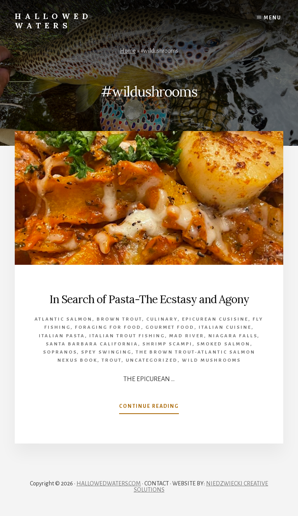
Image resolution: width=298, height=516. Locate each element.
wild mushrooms (211, 360)
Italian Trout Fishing (127, 335)
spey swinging (106, 352)
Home (128, 51)
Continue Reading (149, 408)
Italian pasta (62, 335)
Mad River (186, 335)
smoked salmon (223, 344)
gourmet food (170, 327)
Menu (272, 18)
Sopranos (60, 352)
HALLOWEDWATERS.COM (108, 483)
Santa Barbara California (92, 344)
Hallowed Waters (53, 20)
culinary (162, 319)
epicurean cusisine (215, 319)
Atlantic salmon (63, 319)
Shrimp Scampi (167, 344)
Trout (111, 360)
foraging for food (108, 327)
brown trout (119, 319)
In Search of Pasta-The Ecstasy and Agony (149, 299)
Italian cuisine (225, 327)
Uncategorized (152, 360)
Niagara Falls (232, 335)
